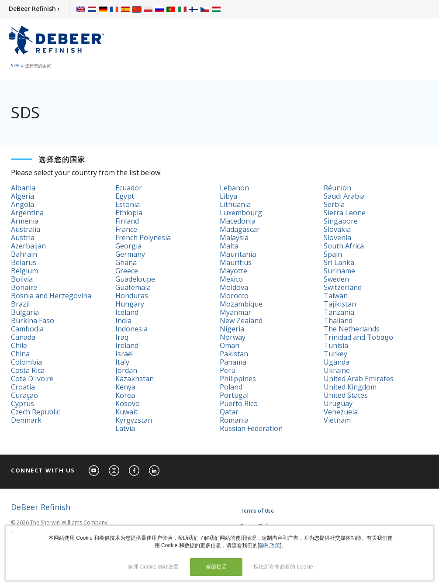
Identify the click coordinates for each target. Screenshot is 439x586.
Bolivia (22, 279)
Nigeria (232, 329)
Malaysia (234, 237)
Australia (25, 229)
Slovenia (337, 237)
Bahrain (24, 254)
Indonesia (131, 329)
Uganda (336, 362)
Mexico (231, 279)
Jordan (126, 370)
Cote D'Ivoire (32, 378)
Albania (23, 188)
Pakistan (234, 353)
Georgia (128, 246)
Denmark (26, 420)
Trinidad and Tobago (358, 337)
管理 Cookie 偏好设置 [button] (153, 567)
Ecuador (128, 188)
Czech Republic (35, 412)
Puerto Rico (239, 403)
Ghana (126, 262)
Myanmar (235, 312)
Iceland (126, 312)
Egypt (124, 196)
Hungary (129, 304)
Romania (234, 420)
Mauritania (238, 254)
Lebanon (234, 188)
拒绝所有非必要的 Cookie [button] (283, 567)
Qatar (229, 412)
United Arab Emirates (359, 378)
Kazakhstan (134, 378)
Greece (126, 271)
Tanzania (339, 312)
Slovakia (337, 229)
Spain (333, 254)
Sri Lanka (339, 262)
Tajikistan (340, 304)
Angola (22, 204)
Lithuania (235, 204)
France (126, 229)
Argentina (27, 212)
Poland (231, 387)
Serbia (334, 204)
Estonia (127, 204)
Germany (130, 254)
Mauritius (236, 262)
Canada (23, 337)
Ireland (126, 345)
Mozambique (241, 304)
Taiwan (336, 295)
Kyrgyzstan (133, 420)
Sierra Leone (345, 212)
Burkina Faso (32, 320)
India (123, 320)
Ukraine (337, 370)
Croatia (23, 387)
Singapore (341, 221)
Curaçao (24, 395)
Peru (227, 370)
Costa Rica (28, 370)
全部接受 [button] (216, 567)
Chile (19, 345)
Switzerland (343, 287)
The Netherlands (352, 329)
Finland (127, 221)
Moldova (234, 287)
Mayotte (233, 271)
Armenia (24, 221)
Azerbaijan (28, 246)
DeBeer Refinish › (34, 8)
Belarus (23, 262)
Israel (124, 353)
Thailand (338, 320)
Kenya (125, 387)
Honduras (131, 295)
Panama (233, 362)
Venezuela (341, 412)
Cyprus (22, 403)
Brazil (20, 304)
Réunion (337, 188)
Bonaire (24, 287)
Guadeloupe (135, 279)
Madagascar (240, 229)
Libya (228, 196)
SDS (15, 65)
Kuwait (126, 412)
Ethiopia (128, 212)
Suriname (339, 271)
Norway (232, 337)
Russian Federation (251, 428)
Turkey (335, 353)
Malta (229, 246)
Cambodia (27, 329)
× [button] (12, 531)
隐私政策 (269, 545)
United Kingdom (350, 387)
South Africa (344, 246)
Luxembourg (241, 212)
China (20, 353)
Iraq (121, 337)
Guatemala (133, 287)
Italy (122, 362)
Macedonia (238, 221)
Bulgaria (25, 312)
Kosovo (127, 403)
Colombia (26, 362)
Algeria (22, 196)
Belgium (24, 271)
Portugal (234, 395)
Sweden (336, 279)
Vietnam (337, 420)
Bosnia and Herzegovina (51, 295)
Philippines (238, 378)
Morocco (234, 295)
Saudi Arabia (344, 196)
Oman (229, 345)
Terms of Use (257, 510)
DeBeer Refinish (40, 507)
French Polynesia (143, 237)
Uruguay (338, 403)
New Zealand (241, 320)
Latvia (125, 428)
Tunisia (336, 345)
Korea (125, 395)
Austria (23, 237)
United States (346, 395)
